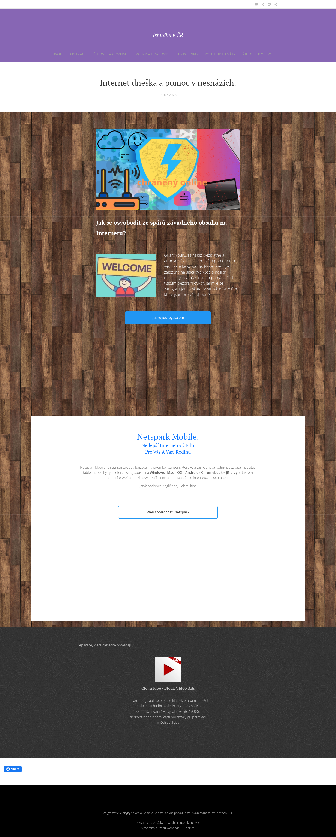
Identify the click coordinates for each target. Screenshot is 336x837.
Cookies (189, 828)
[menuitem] (97, 54)
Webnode (173, 828)
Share (13, 769)
